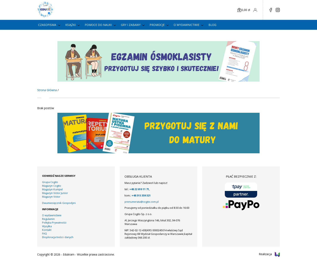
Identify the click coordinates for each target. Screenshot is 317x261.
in (278, 10)
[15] (158, 152)
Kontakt (46, 230)
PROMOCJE (157, 25)
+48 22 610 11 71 (139, 189)
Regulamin (48, 219)
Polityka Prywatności (54, 222)
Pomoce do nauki (98, 25)
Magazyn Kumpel (52, 189)
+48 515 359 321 (141, 195)
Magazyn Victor (51, 196)
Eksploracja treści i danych (57, 237)
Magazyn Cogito (51, 185)
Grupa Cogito (50, 182)
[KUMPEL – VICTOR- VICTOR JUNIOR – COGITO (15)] (158, 80)
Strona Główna (47, 90)
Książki (70, 25)
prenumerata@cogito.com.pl (142, 201)
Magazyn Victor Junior (55, 193)
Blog (212, 25)
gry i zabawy (131, 25)
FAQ (44, 233)
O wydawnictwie (186, 25)
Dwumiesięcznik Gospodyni (59, 203)
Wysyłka (47, 226)
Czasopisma (47, 25)
